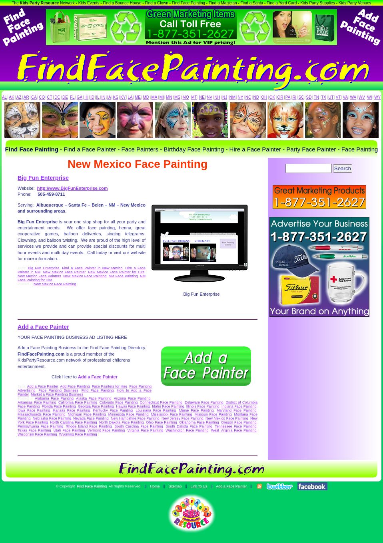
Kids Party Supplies (317, 3)
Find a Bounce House (122, 3)
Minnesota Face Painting (128, 414)
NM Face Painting (123, 276)
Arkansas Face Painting (37, 402)
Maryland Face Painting (236, 410)
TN (316, 97)
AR (26, 97)
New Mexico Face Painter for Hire (116, 272)
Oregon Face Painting (238, 422)
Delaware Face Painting (204, 402)
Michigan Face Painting (87, 414)
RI (294, 97)
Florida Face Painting (59, 406)
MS (177, 97)
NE (202, 97)
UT (330, 97)
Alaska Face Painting (93, 398)
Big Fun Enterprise (43, 178)
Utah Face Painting (69, 430)
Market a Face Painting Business (57, 394)
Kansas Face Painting (71, 410)
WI (369, 97)
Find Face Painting (188, 3)
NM (232, 97)
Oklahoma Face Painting (199, 422)
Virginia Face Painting (145, 430)
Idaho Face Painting (168, 406)
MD (146, 97)
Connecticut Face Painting (161, 402)
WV (362, 97)
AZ (19, 97)
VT (338, 97)
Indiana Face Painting (238, 406)
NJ (224, 97)
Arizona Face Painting (132, 398)
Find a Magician (223, 3)
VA (345, 97)
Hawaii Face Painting (133, 406)
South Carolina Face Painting (138, 426)
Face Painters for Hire (110, 386)
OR (280, 97)
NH (217, 97)
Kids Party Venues (355, 3)
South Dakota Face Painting (189, 426)
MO (186, 97)
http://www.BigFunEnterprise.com (72, 188)
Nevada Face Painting (91, 418)
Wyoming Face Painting (78, 434)
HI (86, 97)
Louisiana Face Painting (156, 410)
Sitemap (175, 486)
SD (309, 97)
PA (288, 97)
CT (49, 97)
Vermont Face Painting (106, 430)
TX (323, 97)
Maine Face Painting (196, 410)
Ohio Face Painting (161, 422)
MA (155, 97)
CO (42, 97)
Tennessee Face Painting (235, 426)
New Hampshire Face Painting (135, 418)
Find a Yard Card (282, 3)
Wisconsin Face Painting (37, 434)
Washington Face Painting (187, 430)
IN (103, 97)
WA (353, 97)
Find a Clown (156, 3)
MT (194, 97)
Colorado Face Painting (119, 402)
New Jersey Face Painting (182, 418)
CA (34, 97)
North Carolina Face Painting (73, 422)
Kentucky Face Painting (113, 410)
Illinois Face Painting (202, 406)
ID (92, 97)
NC (248, 97)
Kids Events (89, 3)
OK (272, 97)
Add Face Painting (75, 386)
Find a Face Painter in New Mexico (92, 268)
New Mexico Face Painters (39, 276)
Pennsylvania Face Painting (40, 426)
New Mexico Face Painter (64, 272)
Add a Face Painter (43, 327)
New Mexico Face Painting (84, 276)
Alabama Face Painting (54, 398)
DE (65, 97)
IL (98, 97)
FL (72, 97)
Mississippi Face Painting (171, 414)
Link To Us (198, 486)
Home (155, 486)
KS (115, 97)
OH (264, 97)
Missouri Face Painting (213, 414)
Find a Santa (251, 3)
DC (57, 97)
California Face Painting (77, 402)
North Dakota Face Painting (121, 422)
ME (138, 97)
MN (169, 97)
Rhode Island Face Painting (89, 426)
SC (301, 97)
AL (4, 97)
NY (240, 97)
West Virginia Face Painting (234, 430)
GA (79, 97)
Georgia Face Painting (96, 406)
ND (256, 97)
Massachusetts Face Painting (41, 414)
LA (130, 97)
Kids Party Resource (39, 3)
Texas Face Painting (34, 430)
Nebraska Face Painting (52, 418)
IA (109, 97)
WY (377, 97)
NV (209, 97)
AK (11, 97)
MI (162, 97)
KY (123, 97)
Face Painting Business (58, 390)
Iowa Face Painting (34, 410)
